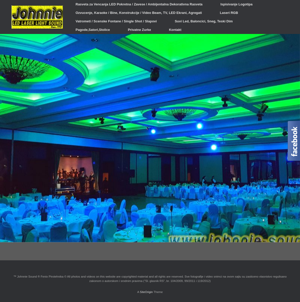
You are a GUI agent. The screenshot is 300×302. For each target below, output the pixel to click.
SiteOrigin (146, 292)
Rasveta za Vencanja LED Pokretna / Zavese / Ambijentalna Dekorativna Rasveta (139, 4)
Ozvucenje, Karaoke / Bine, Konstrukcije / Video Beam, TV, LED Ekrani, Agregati (139, 13)
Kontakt (175, 30)
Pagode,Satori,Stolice (93, 30)
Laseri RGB (229, 13)
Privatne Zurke (139, 30)
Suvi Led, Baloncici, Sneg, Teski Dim (204, 21)
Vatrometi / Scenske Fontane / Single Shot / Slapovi (116, 21)
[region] (150, 138)
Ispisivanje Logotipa (236, 4)
